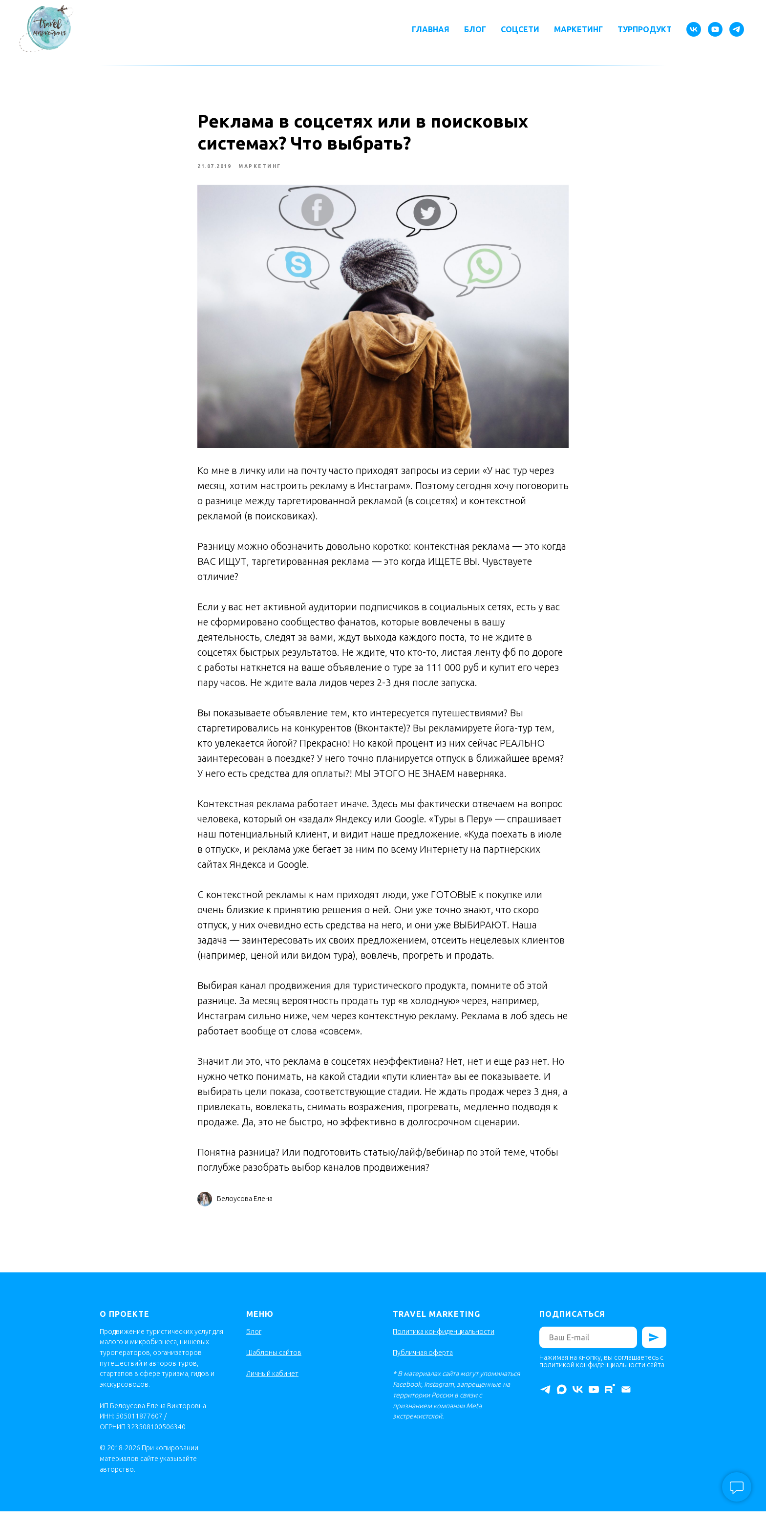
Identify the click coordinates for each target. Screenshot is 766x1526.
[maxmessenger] (561, 1404)
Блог (475, 29)
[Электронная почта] (626, 1404)
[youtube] (715, 29)
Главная (430, 29)
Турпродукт (644, 29)
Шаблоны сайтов (273, 1367)
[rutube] (610, 1404)
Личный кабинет (272, 1388)
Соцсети (520, 29)
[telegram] (736, 29)
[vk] (693, 29)
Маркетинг (578, 29)
